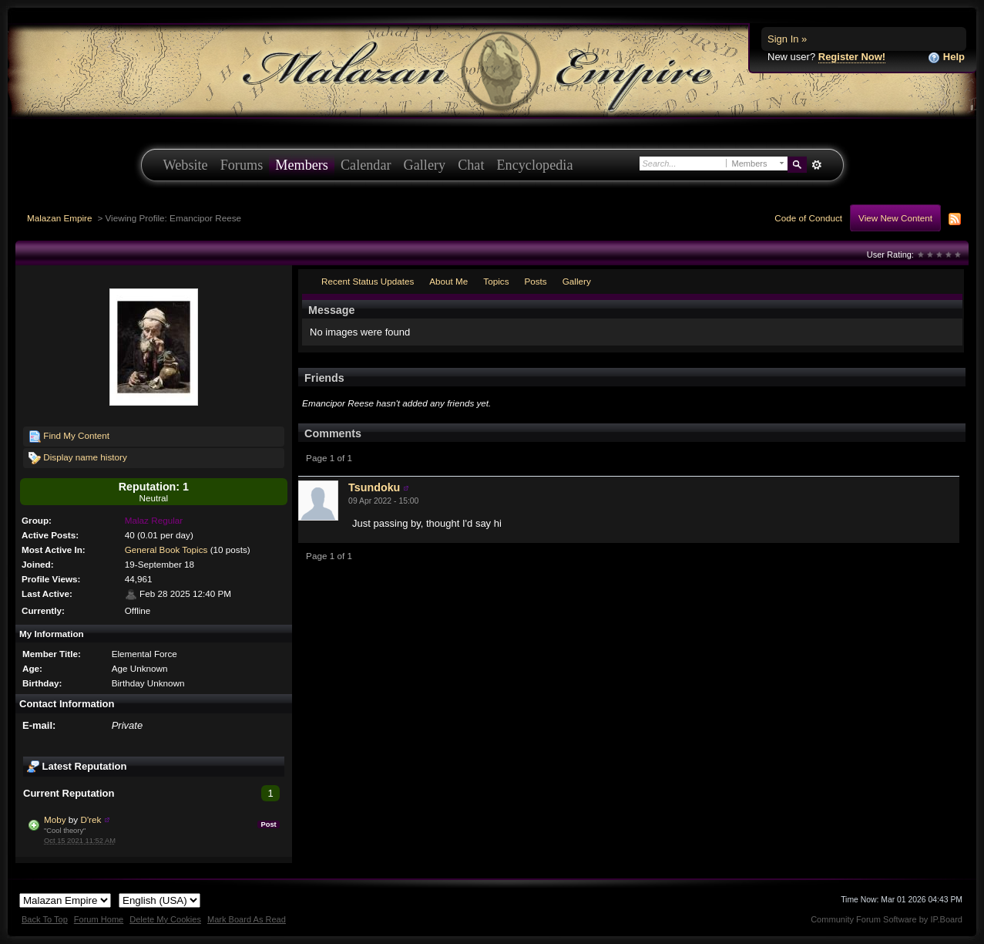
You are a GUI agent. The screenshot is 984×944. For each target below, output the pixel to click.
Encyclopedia (535, 165)
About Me (448, 281)
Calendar (366, 165)
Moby (55, 819)
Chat (471, 165)
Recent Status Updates (367, 281)
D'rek (90, 819)
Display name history (78, 458)
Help (946, 57)
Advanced (817, 165)
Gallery (425, 165)
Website (185, 165)
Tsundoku (374, 487)
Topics (496, 281)
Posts (535, 281)
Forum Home (98, 919)
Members (301, 165)
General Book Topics (166, 549)
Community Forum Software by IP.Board (886, 919)
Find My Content (69, 436)
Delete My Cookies (165, 919)
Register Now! (851, 56)
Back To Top (45, 919)
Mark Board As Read (246, 919)
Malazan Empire (59, 218)
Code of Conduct (808, 218)
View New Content (895, 218)
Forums (242, 165)
